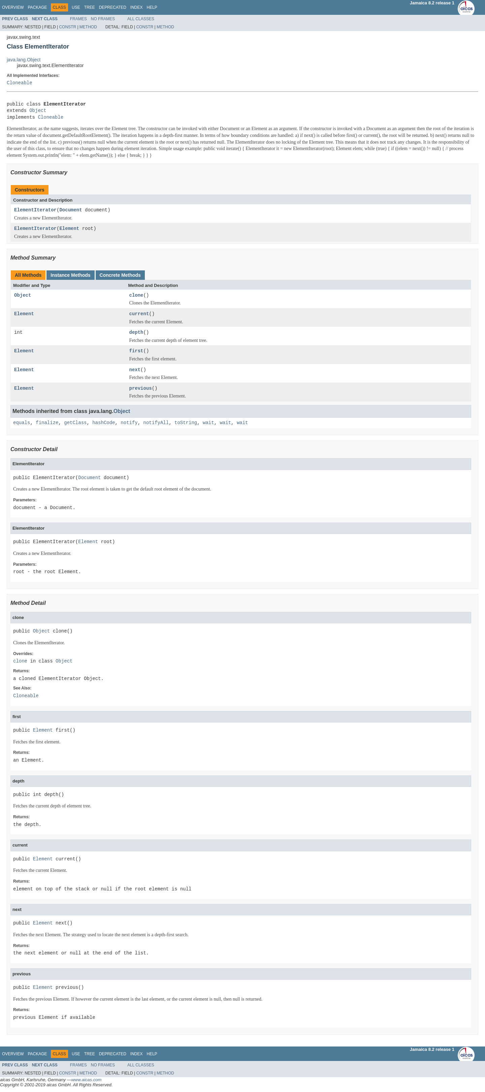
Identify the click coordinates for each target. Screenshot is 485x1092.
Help (152, 7)
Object (37, 111)
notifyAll (156, 423)
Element (69, 229)
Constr (67, 27)
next (135, 370)
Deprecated (112, 7)
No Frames (103, 19)
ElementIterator (35, 210)
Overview (13, 7)
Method (88, 27)
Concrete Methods (120, 275)
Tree (89, 7)
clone (136, 295)
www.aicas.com (86, 1079)
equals (21, 423)
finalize (47, 423)
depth (136, 332)
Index (136, 7)
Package (37, 7)
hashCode (103, 423)
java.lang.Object (23, 59)
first (136, 351)
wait (208, 423)
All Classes (140, 19)
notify (129, 423)
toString (185, 423)
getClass (75, 423)
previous (140, 388)
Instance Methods (70, 275)
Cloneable (19, 83)
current (139, 314)
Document (70, 210)
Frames (78, 19)
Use (76, 7)
